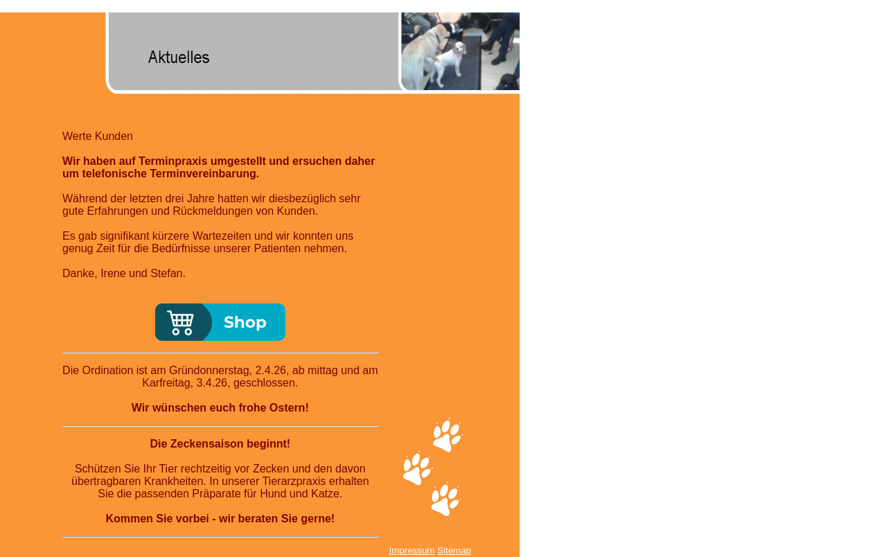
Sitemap (454, 550)
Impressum (411, 550)
